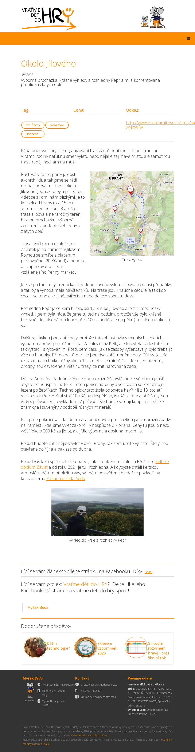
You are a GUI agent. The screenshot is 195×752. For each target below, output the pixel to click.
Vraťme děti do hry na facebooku (99, 697)
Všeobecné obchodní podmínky (90, 735)
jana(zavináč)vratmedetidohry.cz (99, 684)
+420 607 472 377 (91, 691)
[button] (188, 38)
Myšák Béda (38, 607)
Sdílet (148, 572)
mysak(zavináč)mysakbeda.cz (58, 684)
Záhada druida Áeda (65, 478)
